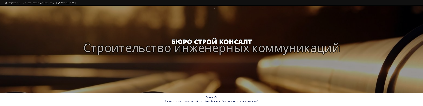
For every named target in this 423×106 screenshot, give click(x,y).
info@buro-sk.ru (12, 3)
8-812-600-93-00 (66, 3)
